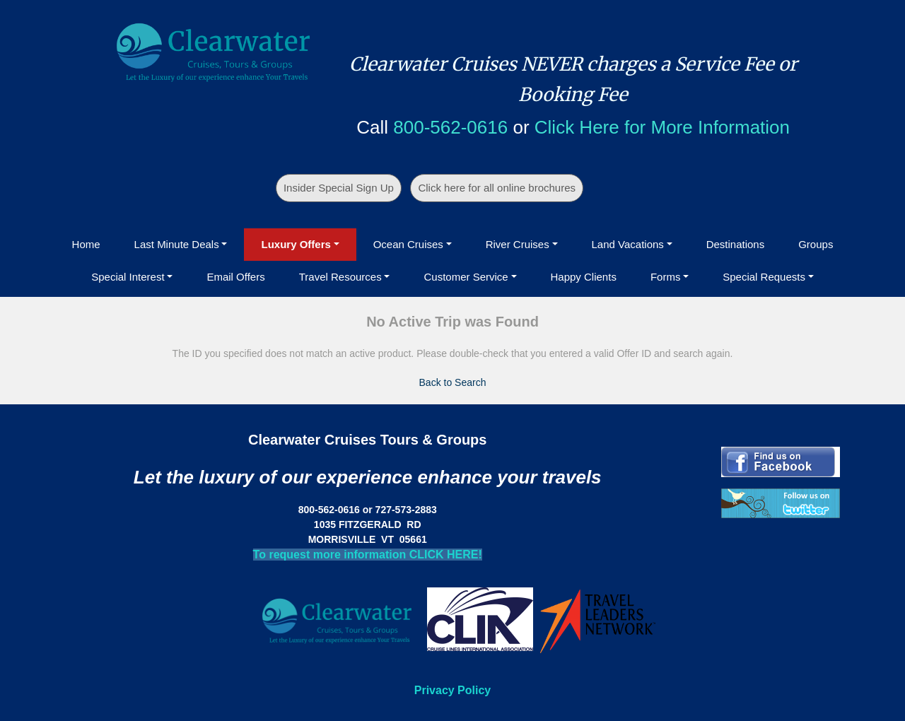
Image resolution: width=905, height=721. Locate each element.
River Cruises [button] (517, 244)
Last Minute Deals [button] (176, 244)
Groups (815, 244)
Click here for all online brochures (497, 188)
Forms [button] (665, 277)
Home (86, 244)
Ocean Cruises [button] (408, 244)
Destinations (735, 244)
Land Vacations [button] (628, 244)
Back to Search (452, 382)
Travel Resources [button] (340, 277)
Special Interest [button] (127, 277)
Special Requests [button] (764, 277)
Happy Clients (584, 277)
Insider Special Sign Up (339, 188)
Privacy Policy (452, 690)
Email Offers (235, 277)
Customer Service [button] (466, 277)
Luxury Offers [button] (295, 244)
